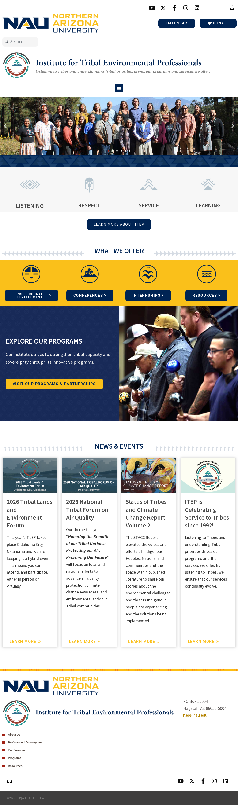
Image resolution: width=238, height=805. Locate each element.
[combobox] (20, 41)
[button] (119, 88)
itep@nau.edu (195, 715)
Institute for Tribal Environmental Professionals (118, 62)
